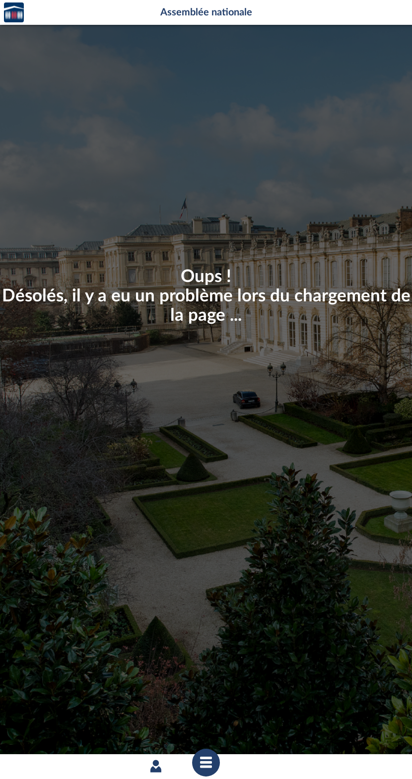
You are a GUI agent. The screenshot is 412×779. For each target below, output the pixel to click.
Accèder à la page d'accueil (14, 12)
